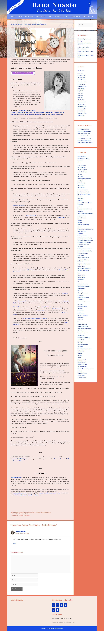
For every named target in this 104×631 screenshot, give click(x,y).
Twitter (23, 495)
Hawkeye (59, 114)
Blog (49, 16)
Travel (79, 357)
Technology (81, 351)
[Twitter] (57, 605)
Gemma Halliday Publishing (85, 229)
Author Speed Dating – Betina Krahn (21, 515)
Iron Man (21, 112)
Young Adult (81, 375)
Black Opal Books (82, 169)
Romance (80, 322)
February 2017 (81, 102)
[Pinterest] (61, 605)
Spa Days (80, 342)
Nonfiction (80, 299)
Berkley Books (81, 167)
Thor (20, 114)
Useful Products (82, 362)
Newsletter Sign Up (61, 16)
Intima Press (81, 266)
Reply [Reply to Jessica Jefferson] (14, 543)
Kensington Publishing (84, 268)
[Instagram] (65, 605)
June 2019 (80, 73)
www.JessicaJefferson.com (18, 493)
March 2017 (81, 100)
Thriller (80, 355)
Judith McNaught (31, 215)
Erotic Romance (82, 218)
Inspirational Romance (84, 264)
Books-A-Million (18, 461)
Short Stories (81, 331)
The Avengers (22, 110)
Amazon (56, 459)
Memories (80, 282)
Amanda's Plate (82, 156)
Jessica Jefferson (20, 531)
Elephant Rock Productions (85, 213)
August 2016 (81, 115)
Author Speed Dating (17, 512)
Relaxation (81, 317)
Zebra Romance (82, 377)
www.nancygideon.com (84, 140)
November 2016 (82, 109)
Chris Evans (28, 112)
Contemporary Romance (84, 178)
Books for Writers (82, 172)
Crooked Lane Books (83, 192)
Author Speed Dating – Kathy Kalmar (21, 514)
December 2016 (82, 106)
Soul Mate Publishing (84, 337)
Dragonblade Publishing (34, 512)
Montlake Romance (83, 284)
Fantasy (80, 220)
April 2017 (80, 97)
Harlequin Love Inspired (84, 242)
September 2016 (82, 113)
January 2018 (81, 77)
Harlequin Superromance (85, 249)
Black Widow (39, 114)
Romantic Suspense (83, 326)
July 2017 (80, 91)
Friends (80, 227)
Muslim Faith (81, 288)
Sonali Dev (65, 293)
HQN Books (81, 255)
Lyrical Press (81, 275)
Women (80, 371)
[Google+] (53, 610)
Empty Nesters (82, 216)
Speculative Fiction (83, 344)
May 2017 (80, 95)
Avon (79, 163)
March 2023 (81, 71)
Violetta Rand (21, 301)
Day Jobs (80, 200)
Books (20, 16)
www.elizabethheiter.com (85, 136)
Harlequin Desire (82, 236)
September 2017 (82, 86)
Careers (80, 174)
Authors (25, 512)
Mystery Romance (83, 293)
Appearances (40, 16)
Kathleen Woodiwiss (19, 205)
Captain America (38, 112)
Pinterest (37, 495)
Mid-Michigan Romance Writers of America (34, 318)
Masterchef (81, 279)
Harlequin (80, 233)
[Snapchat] (57, 610)
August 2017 (81, 88)
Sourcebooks (81, 340)
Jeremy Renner (51, 114)
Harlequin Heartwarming (85, 238)
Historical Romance (46, 512)
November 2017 (82, 82)
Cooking (80, 181)
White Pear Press (82, 366)
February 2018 (81, 75)
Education (80, 211)
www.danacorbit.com (83, 129)
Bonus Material (88, 16)
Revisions (80, 319)
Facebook (17, 495)
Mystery (80, 291)
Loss (79, 273)
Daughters (80, 198)
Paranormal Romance (84, 302)
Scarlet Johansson (29, 114)
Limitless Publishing (83, 270)
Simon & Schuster (83, 333)
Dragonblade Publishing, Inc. (19, 459)
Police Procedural (82, 306)
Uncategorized (82, 360)
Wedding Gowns (82, 364)
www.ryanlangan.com (84, 133)
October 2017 (81, 84)
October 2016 (81, 111)
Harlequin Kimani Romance (85, 240)
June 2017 (80, 93)
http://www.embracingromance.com (49, 493)
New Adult (80, 295)
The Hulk (56, 112)
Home (13, 16)
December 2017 (82, 80)
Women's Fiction (82, 373)
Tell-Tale (80, 353)
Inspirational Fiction (83, 257)
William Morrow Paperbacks (85, 369)
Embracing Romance (44, 307)
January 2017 (81, 104)
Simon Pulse (81, 335)
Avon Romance (82, 165)
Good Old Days (82, 231)
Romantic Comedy (83, 324)
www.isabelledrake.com (84, 131)
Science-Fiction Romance (84, 328)
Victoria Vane (17, 307)
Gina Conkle (30, 270)
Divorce (80, 207)
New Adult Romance (83, 297)
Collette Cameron (57, 309)
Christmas (80, 176)
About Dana (29, 16)
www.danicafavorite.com (84, 138)
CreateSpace (81, 185)
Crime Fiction (81, 187)
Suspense (80, 346)
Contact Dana (75, 16)
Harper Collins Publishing (85, 251)
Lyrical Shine (81, 277)
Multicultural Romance (84, 286)
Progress (80, 308)
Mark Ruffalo (49, 112)
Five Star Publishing (83, 224)
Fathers (80, 222)
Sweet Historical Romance (85, 349)
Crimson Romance (83, 190)
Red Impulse (81, 313)
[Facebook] (53, 605)
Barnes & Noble (64, 459)
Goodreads (29, 495)
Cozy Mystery (81, 183)
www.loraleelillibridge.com (85, 142)
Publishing (81, 311)
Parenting (80, 304)
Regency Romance (83, 315)
